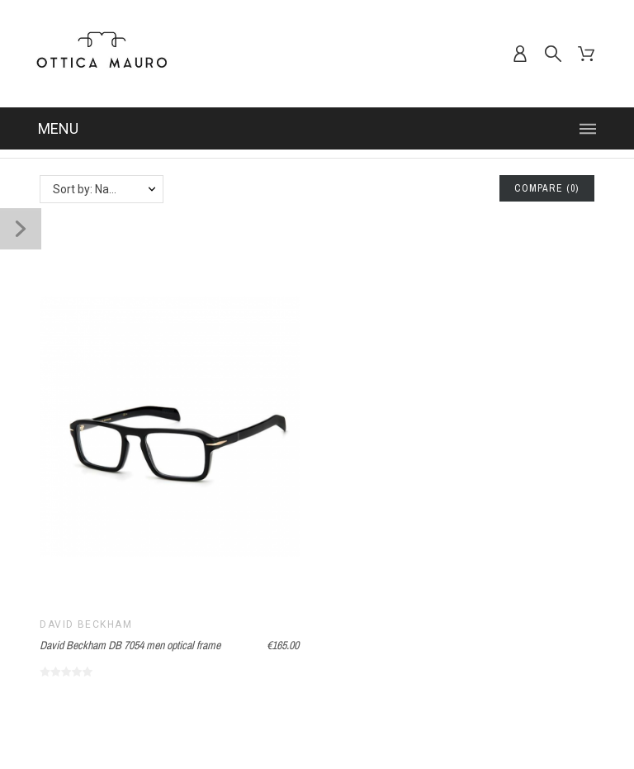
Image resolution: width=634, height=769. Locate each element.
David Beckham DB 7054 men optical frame (130, 645)
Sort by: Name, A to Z (108, 189)
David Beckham (86, 624)
